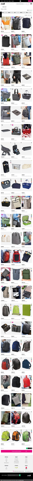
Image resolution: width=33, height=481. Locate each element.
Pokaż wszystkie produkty (16, 451)
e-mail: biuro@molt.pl (16, 462)
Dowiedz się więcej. (21, 480)
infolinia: (22, 1)
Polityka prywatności (6, 462)
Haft (6, 467)
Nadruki (6, 468)
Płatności (26, 460)
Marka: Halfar (30, 15)
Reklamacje (26, 462)
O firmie (6, 458)
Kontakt (6, 460)
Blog (6, 461)
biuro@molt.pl (20, 1)
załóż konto (26, 1)
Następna (31, 448)
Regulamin (26, 461)
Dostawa (26, 458)
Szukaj (28, 4)
